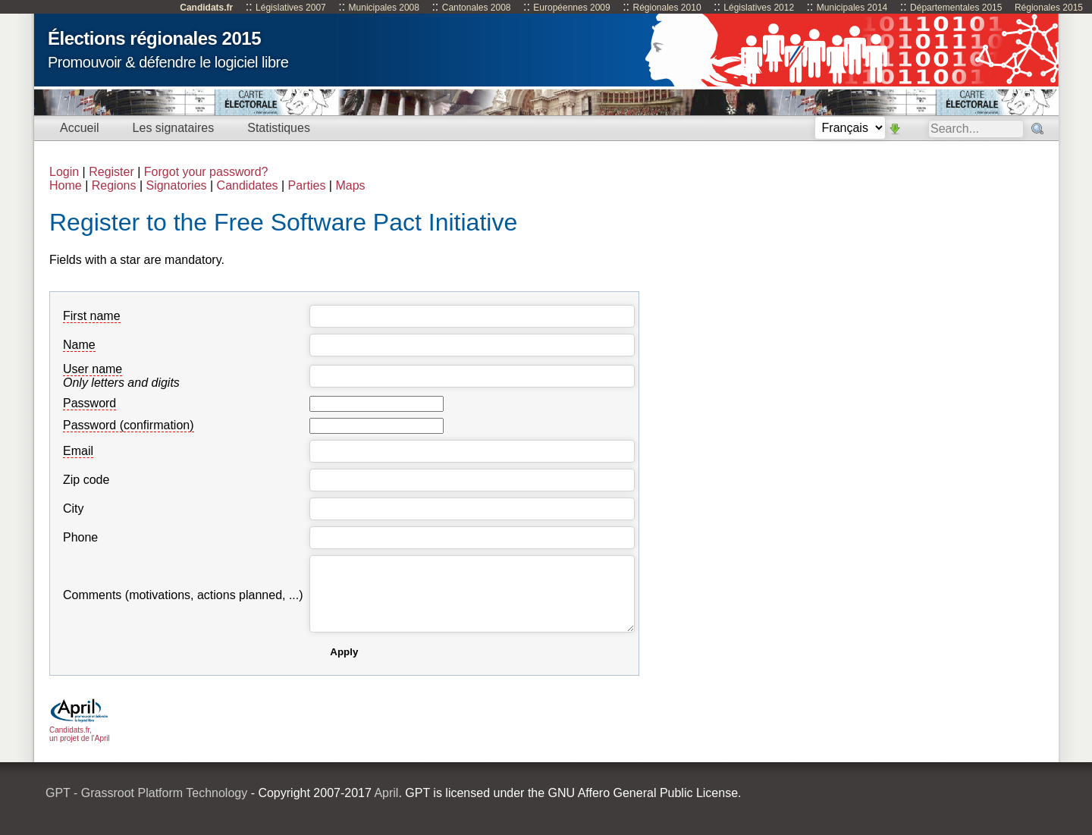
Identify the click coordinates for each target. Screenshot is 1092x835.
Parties (307, 185)
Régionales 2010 (666, 7)
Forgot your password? (206, 171)
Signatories (176, 185)
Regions (114, 185)
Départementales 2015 (956, 7)
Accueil (79, 127)
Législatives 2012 (758, 7)
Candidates (247, 185)
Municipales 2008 (384, 7)
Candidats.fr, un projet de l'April (79, 729)
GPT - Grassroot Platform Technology (146, 792)
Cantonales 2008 (476, 7)
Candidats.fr (206, 7)
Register (111, 171)
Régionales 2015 (1049, 7)
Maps (350, 185)
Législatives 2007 (291, 7)
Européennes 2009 (571, 7)
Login (64, 171)
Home (65, 185)
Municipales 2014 (852, 7)
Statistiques (278, 127)
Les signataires (174, 127)
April (386, 792)
